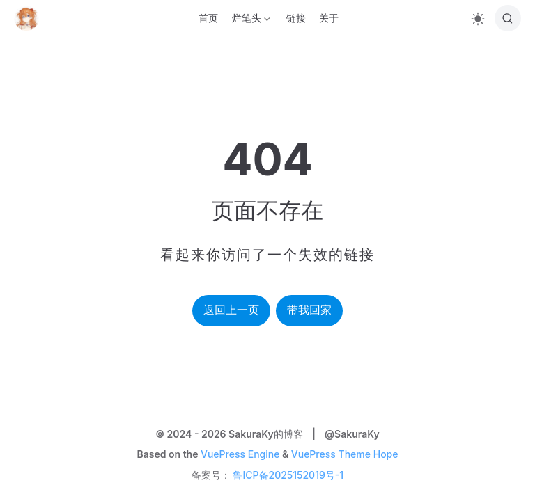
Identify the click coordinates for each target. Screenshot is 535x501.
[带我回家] (31, 18)
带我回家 (309, 310)
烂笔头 (249, 20)
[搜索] (508, 18)
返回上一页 (231, 310)
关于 (329, 18)
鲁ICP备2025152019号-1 (288, 475)
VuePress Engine (240, 454)
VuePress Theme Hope (344, 454)
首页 (208, 18)
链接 (296, 18)
